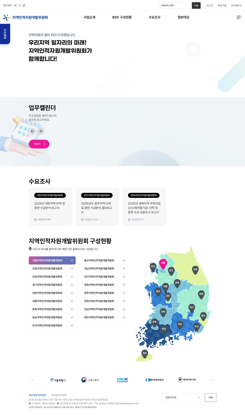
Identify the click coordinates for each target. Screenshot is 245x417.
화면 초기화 (23, 5)
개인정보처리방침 (37, 395)
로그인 (210, 5)
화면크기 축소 (19, 5)
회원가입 (222, 5)
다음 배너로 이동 (212, 380)
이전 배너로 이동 (32, 380)
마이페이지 (236, 5)
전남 (164, 328)
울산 (203, 315)
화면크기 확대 (15, 5)
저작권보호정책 (58, 395)
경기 (171, 270)
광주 (154, 321)
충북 (177, 282)
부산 (197, 326)
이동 (196, 5)
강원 (195, 269)
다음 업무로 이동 (40, 131)
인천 (153, 266)
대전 (168, 296)
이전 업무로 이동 (32, 131)
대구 (192, 307)
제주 (145, 353)
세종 (165, 286)
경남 (180, 324)
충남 (158, 291)
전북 (163, 311)
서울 (163, 262)
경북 (201, 293)
